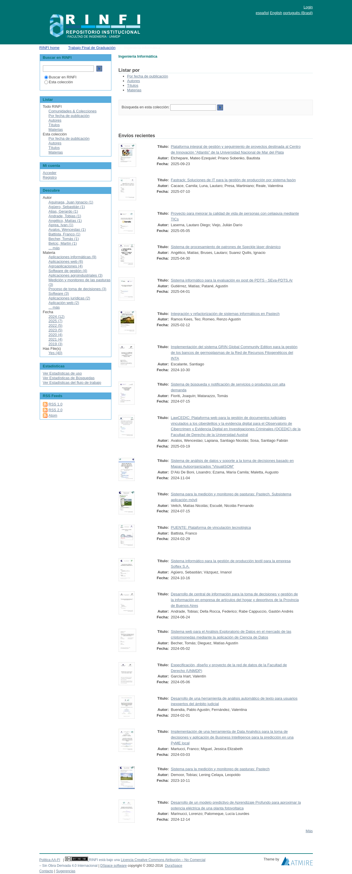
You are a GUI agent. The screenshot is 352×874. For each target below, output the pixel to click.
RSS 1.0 (55, 404)
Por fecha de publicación (147, 76)
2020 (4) (55, 335)
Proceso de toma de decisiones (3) (77, 289)
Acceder (50, 173)
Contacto (46, 871)
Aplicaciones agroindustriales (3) (76, 275)
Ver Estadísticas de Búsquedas (69, 378)
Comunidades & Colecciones (73, 111)
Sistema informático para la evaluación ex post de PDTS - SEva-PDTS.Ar (232, 280)
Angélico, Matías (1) (65, 220)
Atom (53, 415)
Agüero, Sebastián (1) (67, 207)
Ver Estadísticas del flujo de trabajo (72, 382)
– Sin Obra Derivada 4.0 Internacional (68, 866)
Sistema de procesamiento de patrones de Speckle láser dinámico (226, 247)
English (276, 13)
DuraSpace (173, 866)
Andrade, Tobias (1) (65, 216)
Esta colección (58, 82)
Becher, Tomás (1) (64, 239)
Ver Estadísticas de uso (62, 373)
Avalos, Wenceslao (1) (67, 229)
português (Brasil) (298, 13)
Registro (50, 177)
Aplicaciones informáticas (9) (72, 257)
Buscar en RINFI (60, 77)
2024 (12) (57, 316)
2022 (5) (55, 325)
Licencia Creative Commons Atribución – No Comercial (163, 860)
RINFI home (49, 48)
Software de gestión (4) (68, 271)
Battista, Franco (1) (65, 234)
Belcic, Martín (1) (63, 243)
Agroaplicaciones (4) (66, 266)
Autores (133, 81)
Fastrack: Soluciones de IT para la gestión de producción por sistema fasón (233, 180)
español (262, 13)
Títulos (132, 85)
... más (54, 248)
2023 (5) (55, 330)
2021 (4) (55, 339)
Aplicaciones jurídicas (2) (69, 298)
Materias (134, 90)
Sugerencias (65, 871)
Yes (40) (55, 353)
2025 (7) (55, 321)
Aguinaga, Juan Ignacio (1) (71, 202)
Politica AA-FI (49, 860)
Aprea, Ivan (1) (61, 225)
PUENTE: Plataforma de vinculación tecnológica (211, 527)
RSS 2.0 (55, 410)
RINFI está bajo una (104, 860)
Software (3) (59, 293)
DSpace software (113, 866)
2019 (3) (55, 344)
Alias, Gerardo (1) (63, 211)
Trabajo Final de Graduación (91, 48)
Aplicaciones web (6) (66, 261)
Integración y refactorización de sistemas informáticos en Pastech (225, 314)
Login (308, 7)
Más (309, 831)
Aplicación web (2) (64, 303)
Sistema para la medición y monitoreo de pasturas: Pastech (220, 769)
